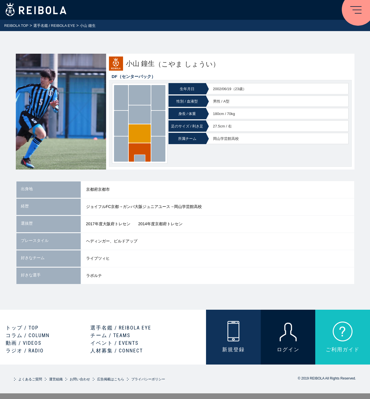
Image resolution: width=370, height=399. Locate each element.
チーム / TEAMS (110, 335)
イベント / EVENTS (114, 343)
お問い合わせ (80, 379)
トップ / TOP (22, 328)
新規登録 (233, 349)
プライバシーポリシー (148, 379)
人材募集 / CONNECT (116, 351)
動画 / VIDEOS (23, 343)
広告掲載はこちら (110, 379)
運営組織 (56, 379)
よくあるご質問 (30, 379)
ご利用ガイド (343, 349)
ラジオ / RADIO (25, 351)
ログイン (288, 349)
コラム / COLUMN (28, 335)
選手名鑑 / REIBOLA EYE (120, 328)
